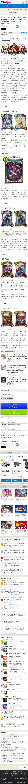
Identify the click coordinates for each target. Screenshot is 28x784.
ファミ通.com (22, 773)
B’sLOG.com (14, 775)
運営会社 (20, 771)
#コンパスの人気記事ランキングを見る (8, 589)
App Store (14, 406)
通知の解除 (15, 773)
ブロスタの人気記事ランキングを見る (8, 611)
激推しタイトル (16, 12)
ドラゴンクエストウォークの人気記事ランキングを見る (12, 597)
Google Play (14, 412)
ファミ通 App (6, 2)
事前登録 (10, 12)
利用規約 (15, 771)
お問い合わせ (8, 771)
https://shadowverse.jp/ (12, 422)
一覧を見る (24, 452)
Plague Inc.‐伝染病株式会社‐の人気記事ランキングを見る (11, 633)
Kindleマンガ (20, 456)
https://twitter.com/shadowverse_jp (15, 424)
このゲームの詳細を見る (7, 398)
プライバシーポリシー (7, 773)
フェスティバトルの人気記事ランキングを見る (10, 626)
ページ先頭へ (24, 767)
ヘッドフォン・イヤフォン (8, 456)
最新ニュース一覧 (24, 9)
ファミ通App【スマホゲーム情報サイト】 (10, 9)
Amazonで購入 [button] (5, 480)
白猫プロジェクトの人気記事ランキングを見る (10, 604)
